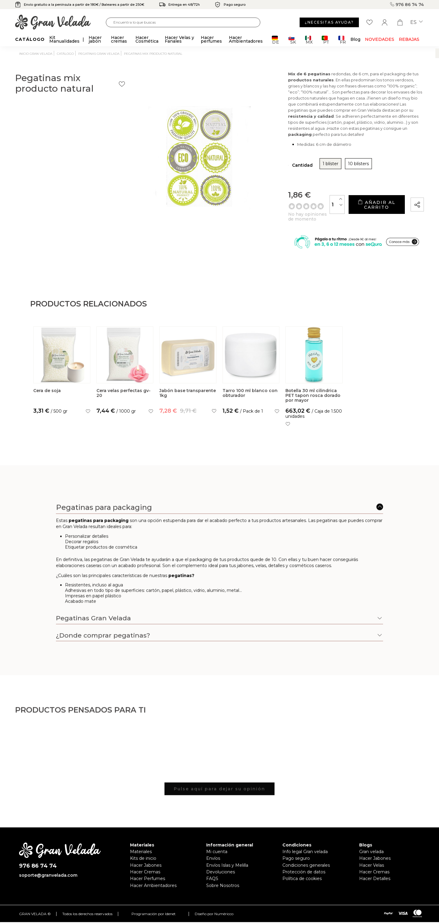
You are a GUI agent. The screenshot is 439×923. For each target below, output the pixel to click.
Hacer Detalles (374, 886)
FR (342, 40)
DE (275, 40)
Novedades (379, 39)
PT (325, 40)
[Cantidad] (302, 206)
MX (309, 40)
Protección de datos (303, 879)
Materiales (141, 859)
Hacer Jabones (145, 872)
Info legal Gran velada (305, 859)
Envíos (213, 865)
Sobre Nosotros (222, 892)
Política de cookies (302, 886)
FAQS (212, 886)
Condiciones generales (306, 872)
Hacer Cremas (145, 879)
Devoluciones (220, 879)
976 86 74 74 (407, 4)
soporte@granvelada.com (48, 882)
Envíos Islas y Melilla (227, 872)
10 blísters (305, 168)
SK (292, 40)
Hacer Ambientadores (153, 892)
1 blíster (277, 168)
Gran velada (371, 859)
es (416, 22)
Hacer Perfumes (147, 886)
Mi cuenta (216, 859)
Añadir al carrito (359, 207)
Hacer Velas (371, 872)
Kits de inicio (143, 865)
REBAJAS (409, 39)
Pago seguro (296, 865)
